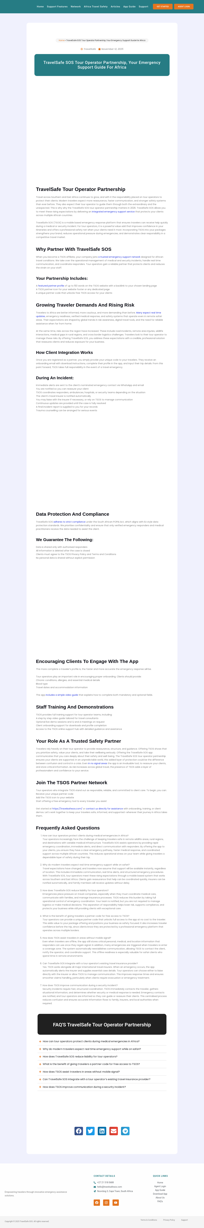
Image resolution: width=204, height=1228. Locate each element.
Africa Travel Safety (96, 6)
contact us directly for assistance (104, 808)
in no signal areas (97, 763)
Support (143, 6)
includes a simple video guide (62, 694)
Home (40, 6)
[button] (78, 1131)
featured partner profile (51, 285)
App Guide (129, 6)
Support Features (57, 6)
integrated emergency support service (113, 211)
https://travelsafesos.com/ (67, 808)
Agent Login (160, 1186)
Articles (115, 6)
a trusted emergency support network (119, 256)
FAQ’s (160, 1201)
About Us (160, 1197)
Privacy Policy (169, 1220)
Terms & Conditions (149, 1220)
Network (76, 6)
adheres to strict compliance (69, 521)
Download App (160, 1194)
